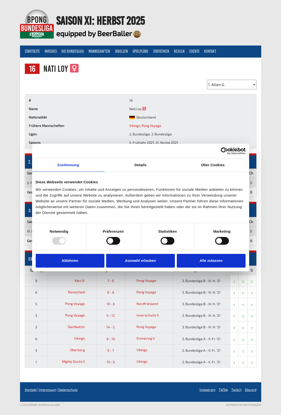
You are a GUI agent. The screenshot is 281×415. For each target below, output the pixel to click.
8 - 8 (110, 292)
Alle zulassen (210, 260)
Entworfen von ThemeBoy (243, 404)
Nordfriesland (142, 304)
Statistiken (161, 51)
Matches (51, 51)
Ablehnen (70, 260)
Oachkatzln (80, 327)
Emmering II (141, 338)
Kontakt (210, 51)
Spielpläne (140, 51)
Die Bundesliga (73, 51)
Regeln (179, 51)
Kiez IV (83, 280)
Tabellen (121, 51)
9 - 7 (110, 350)
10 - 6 (111, 304)
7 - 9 (110, 281)
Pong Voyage (151, 126)
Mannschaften (99, 51)
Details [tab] (141, 165)
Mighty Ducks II (77, 361)
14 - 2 (110, 327)
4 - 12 (110, 315)
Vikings (134, 126)
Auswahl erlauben (140, 260)
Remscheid (80, 292)
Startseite (32, 51)
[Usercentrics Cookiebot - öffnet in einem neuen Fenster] (224, 150)
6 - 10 (111, 339)
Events (194, 51)
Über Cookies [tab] (213, 165)
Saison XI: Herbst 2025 (100, 21)
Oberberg (81, 350)
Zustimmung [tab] (68, 165)
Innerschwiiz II (143, 315)
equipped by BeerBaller (98, 33)
